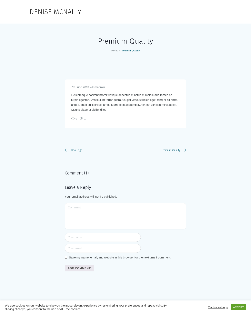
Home (114, 50)
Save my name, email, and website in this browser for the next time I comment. (120, 257)
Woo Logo (76, 150)
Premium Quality (170, 150)
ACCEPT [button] (238, 307)
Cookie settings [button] (218, 307)
